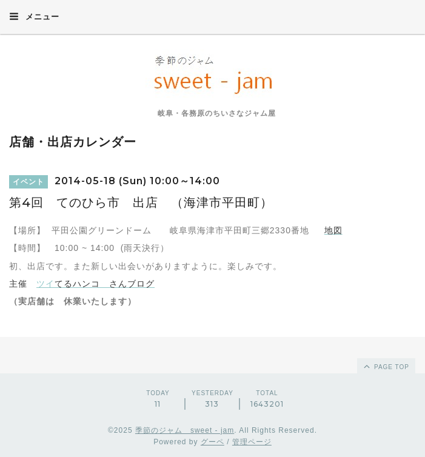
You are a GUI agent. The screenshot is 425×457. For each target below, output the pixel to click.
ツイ (45, 284)
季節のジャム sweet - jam (184, 430)
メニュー (34, 16)
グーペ (212, 442)
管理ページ (252, 442)
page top (385, 366)
